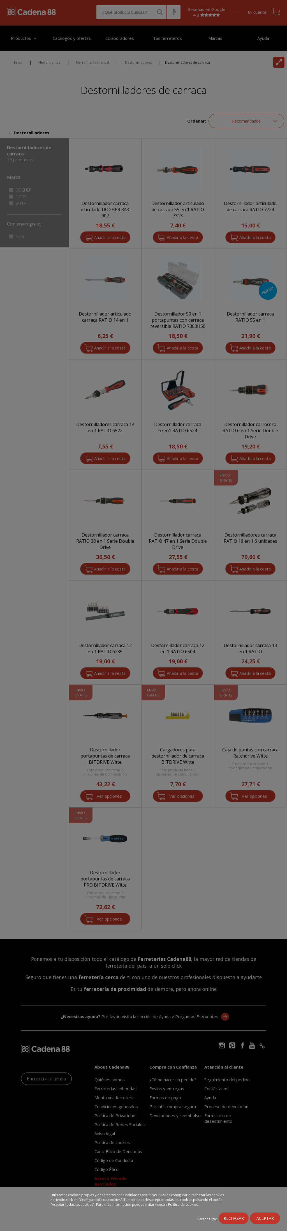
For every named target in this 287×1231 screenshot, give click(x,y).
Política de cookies (183, 1204)
